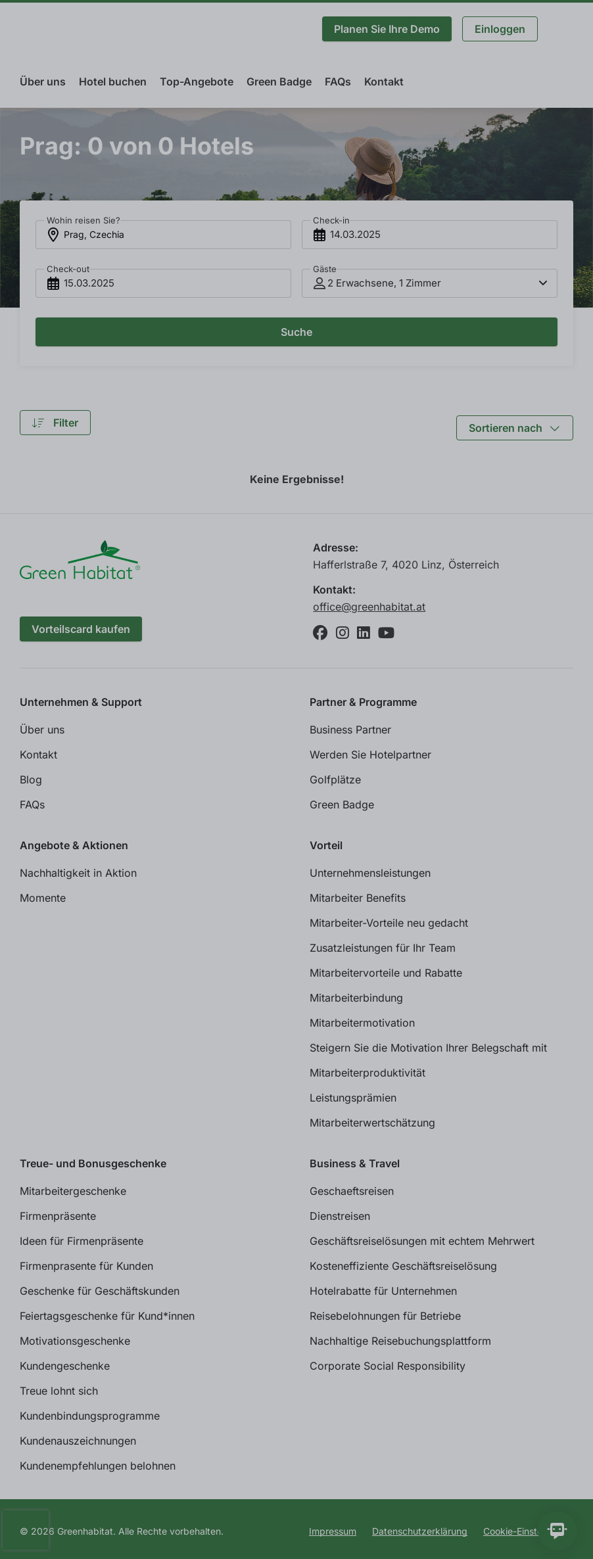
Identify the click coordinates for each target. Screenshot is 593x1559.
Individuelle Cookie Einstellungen (101, 1525)
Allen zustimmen (532, 1525)
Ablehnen (431, 1525)
